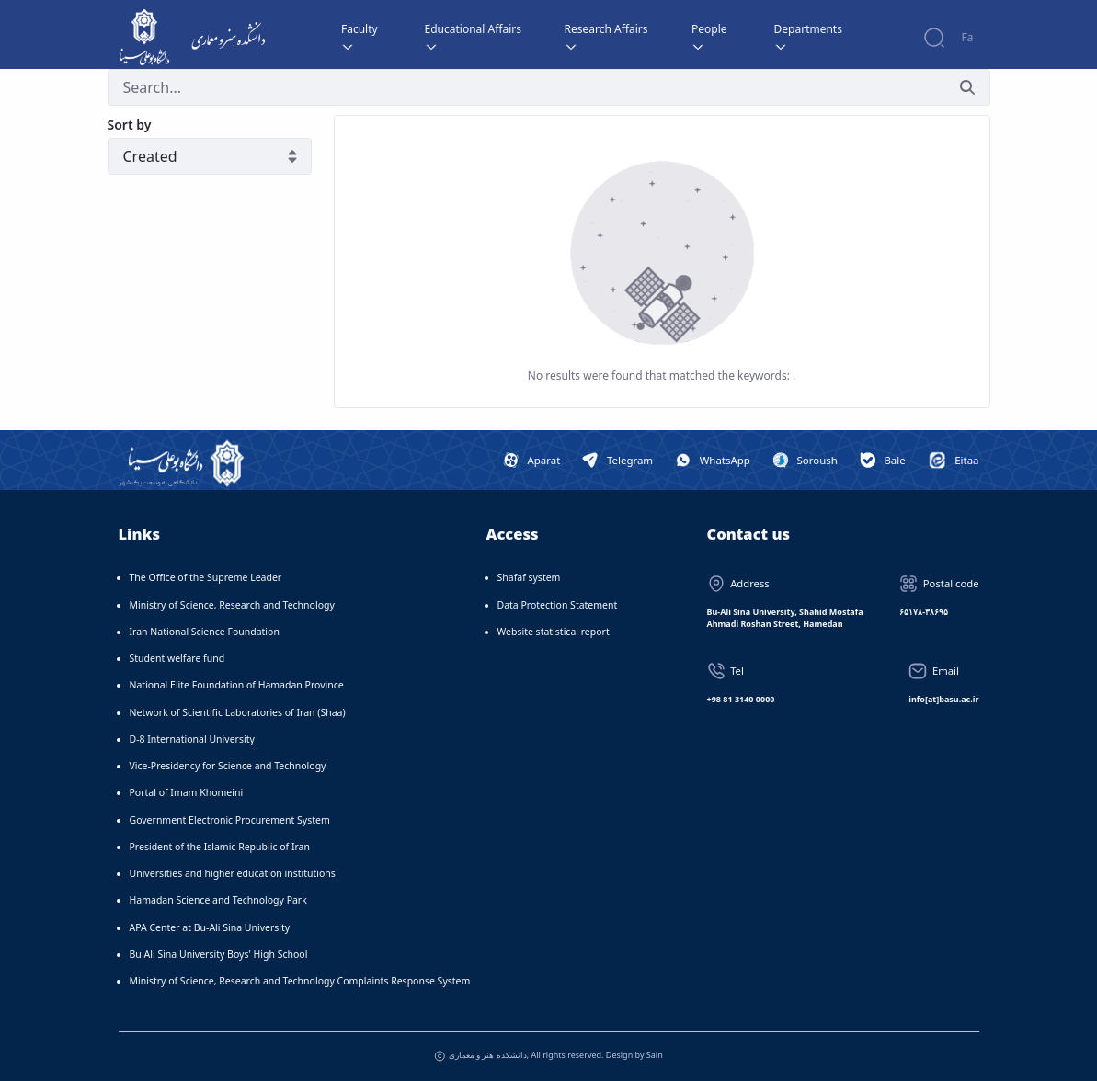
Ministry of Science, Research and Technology (232, 604)
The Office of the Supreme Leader (206, 577)
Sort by (130, 124)
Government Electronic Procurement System (230, 820)
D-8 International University (192, 739)
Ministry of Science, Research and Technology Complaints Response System (300, 980)
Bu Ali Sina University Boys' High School (219, 954)
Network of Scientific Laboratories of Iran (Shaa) (238, 712)
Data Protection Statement (557, 604)
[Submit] (967, 87)
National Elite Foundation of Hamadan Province (237, 684)
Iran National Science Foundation (205, 631)
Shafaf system (529, 577)
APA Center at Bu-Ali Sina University (210, 927)
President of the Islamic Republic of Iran (220, 846)
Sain (654, 1055)
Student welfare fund (177, 658)
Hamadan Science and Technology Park (218, 899)
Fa (968, 37)
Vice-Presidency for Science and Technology (228, 765)
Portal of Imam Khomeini (187, 792)
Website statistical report (553, 631)
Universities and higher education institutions (233, 873)
